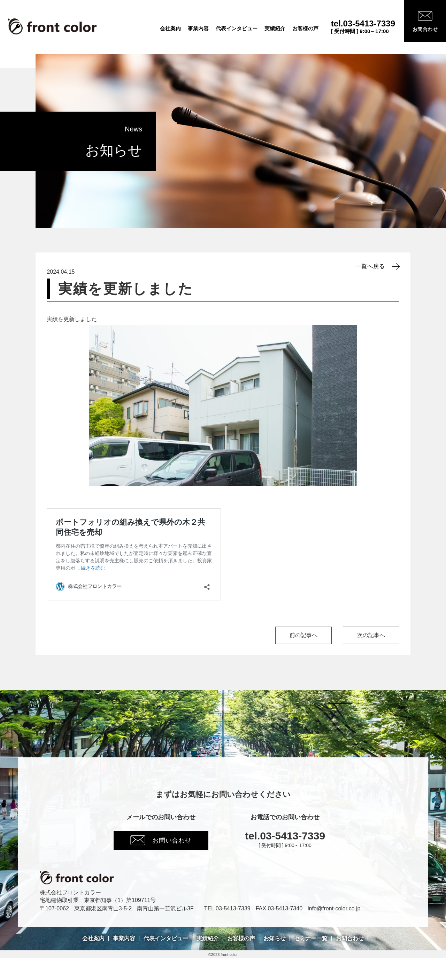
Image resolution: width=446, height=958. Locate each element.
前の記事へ (303, 635)
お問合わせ (350, 938)
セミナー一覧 (311, 938)
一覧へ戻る (370, 266)
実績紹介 (274, 28)
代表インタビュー (236, 28)
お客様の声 (305, 28)
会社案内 (170, 28)
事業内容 (198, 28)
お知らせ (274, 938)
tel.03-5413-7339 (363, 23)
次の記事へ (371, 635)
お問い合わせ (160, 840)
